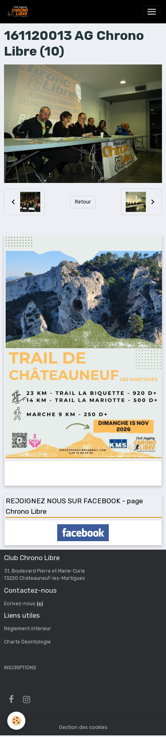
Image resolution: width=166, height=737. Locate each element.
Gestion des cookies (83, 727)
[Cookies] (16, 721)
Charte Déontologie (27, 642)
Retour (83, 202)
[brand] (18, 12)
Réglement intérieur (27, 628)
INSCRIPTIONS (20, 668)
